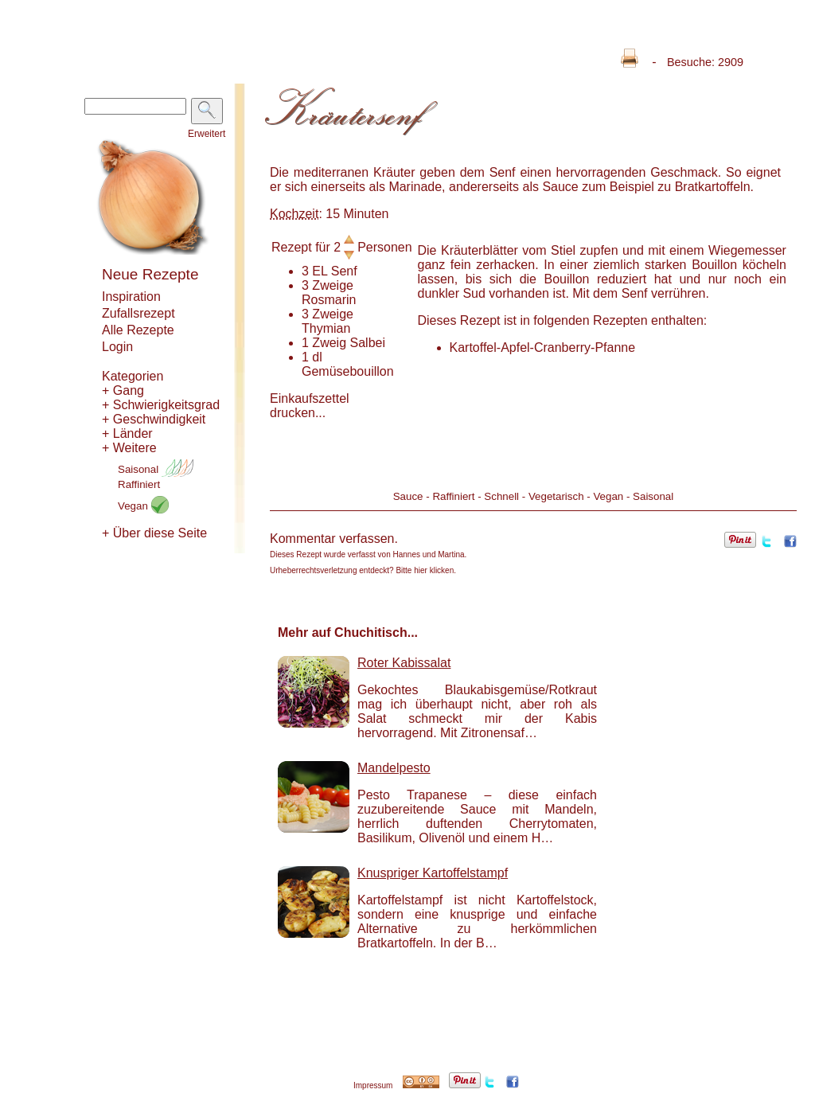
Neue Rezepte (150, 274)
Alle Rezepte (138, 330)
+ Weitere (129, 448)
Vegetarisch (556, 496)
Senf (344, 271)
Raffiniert (139, 484)
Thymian (326, 328)
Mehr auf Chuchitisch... (348, 632)
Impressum (372, 1085)
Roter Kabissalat (403, 663)
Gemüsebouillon (348, 371)
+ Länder (127, 433)
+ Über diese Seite (154, 533)
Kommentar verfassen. (334, 538)
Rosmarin (329, 299)
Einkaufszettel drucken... (309, 406)
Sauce (408, 496)
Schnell (501, 496)
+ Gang (123, 390)
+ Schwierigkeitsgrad (161, 405)
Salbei (367, 342)
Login (117, 346)
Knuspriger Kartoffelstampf (432, 873)
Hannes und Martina (429, 554)
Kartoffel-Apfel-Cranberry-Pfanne (543, 347)
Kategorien (132, 376)
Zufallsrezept (138, 313)
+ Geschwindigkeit (153, 419)
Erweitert (206, 133)
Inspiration (131, 296)
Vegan (143, 506)
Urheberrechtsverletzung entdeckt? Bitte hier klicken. (363, 570)
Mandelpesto (394, 768)
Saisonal (155, 469)
